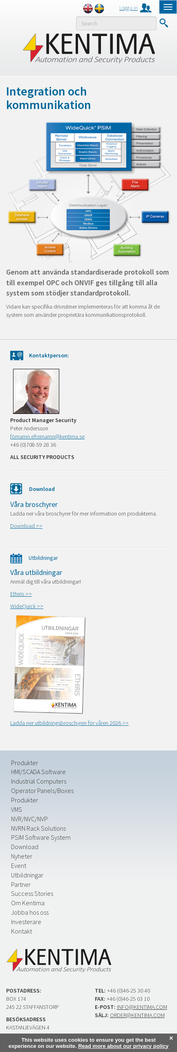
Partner (21, 884)
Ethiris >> (21, 594)
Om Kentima (28, 903)
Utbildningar (27, 875)
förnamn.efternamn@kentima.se (47, 436)
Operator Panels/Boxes (42, 790)
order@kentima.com (137, 1015)
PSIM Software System (41, 837)
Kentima (88, 48)
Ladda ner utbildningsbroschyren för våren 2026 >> (69, 723)
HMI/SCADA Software (38, 772)
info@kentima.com (142, 1007)
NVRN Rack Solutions (38, 828)
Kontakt (21, 931)
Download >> (26, 525)
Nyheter (21, 856)
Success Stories (32, 893)
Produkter (24, 763)
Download (24, 847)
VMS (16, 809)
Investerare (26, 922)
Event (18, 865)
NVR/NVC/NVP (29, 819)
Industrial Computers (38, 781)
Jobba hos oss (30, 912)
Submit (164, 23)
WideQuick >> (26, 606)
